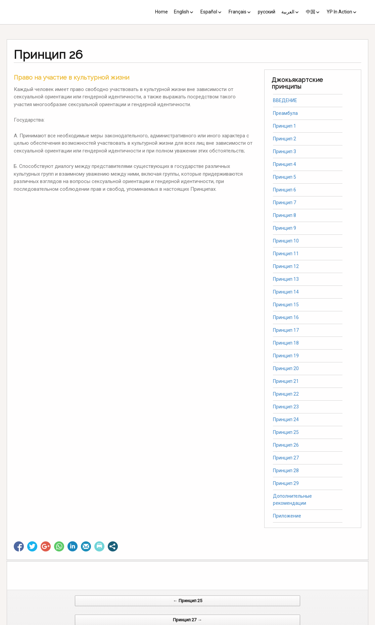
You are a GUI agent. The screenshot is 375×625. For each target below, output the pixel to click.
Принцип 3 (284, 151)
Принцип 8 (284, 215)
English (181, 11)
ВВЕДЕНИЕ (285, 100)
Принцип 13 (286, 279)
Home (161, 11)
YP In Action (339, 11)
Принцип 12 (286, 266)
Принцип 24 (286, 419)
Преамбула (285, 113)
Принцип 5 (284, 177)
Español (208, 11)
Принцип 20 (286, 368)
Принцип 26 (286, 445)
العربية (287, 11)
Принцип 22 (286, 394)
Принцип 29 (286, 483)
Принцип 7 (284, 202)
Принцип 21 (286, 381)
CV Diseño (189, 621)
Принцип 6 (284, 189)
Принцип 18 (286, 343)
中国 (310, 11)
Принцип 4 (284, 164)
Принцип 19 (286, 355)
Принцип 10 (286, 240)
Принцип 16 (286, 317)
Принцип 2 (284, 138)
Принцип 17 (286, 330)
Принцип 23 (286, 406)
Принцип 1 (284, 126)
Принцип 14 (286, 292)
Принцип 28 (286, 470)
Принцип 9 (284, 228)
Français (237, 11)
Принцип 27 (286, 457)
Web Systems (254, 621)
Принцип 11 (286, 253)
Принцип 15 (286, 304)
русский (266, 11)
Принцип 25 (286, 432)
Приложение (287, 516)
